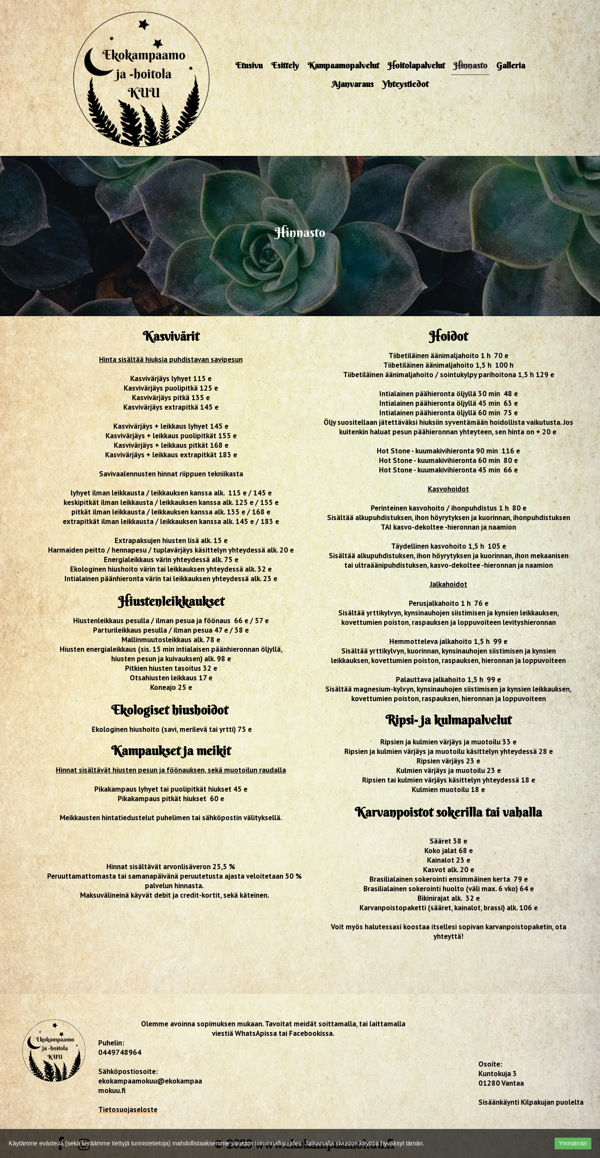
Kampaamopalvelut (343, 65)
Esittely (285, 65)
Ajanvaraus (353, 83)
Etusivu (249, 65)
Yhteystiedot (405, 83)
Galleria (510, 65)
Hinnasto (470, 65)
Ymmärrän (573, 1143)
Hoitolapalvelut (416, 65)
